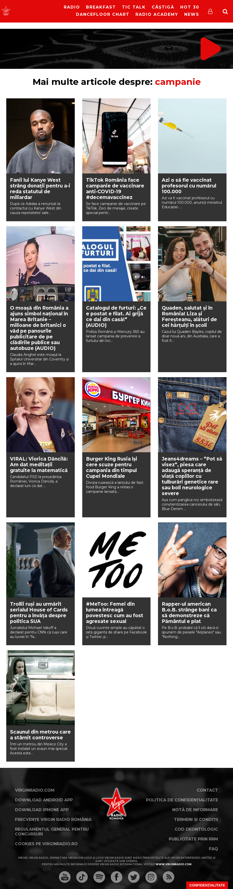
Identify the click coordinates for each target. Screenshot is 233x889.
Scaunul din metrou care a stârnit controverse (40, 735)
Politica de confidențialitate (182, 800)
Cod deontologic (196, 829)
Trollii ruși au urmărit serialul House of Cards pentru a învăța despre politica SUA (39, 612)
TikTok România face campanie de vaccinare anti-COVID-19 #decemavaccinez (115, 188)
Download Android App (44, 800)
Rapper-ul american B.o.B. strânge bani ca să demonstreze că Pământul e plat (189, 612)
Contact (207, 790)
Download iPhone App (42, 809)
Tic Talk (134, 7)
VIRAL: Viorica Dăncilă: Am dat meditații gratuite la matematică (39, 464)
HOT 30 (189, 7)
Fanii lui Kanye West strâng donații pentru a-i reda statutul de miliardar (40, 188)
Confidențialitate (207, 885)
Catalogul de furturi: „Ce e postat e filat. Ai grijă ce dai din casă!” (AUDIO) (116, 316)
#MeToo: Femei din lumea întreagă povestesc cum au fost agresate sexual (114, 612)
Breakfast (101, 7)
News (191, 14)
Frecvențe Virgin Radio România (53, 819)
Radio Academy (157, 14)
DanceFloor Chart (103, 14)
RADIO (72, 7)
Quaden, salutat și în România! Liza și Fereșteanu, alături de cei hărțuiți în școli (189, 316)
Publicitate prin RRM (193, 839)
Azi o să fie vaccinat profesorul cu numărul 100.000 (189, 185)
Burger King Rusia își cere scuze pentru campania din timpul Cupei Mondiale (111, 467)
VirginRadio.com (34, 790)
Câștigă (163, 7)
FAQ (213, 848)
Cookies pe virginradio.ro (46, 843)
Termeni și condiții (196, 819)
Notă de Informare (195, 809)
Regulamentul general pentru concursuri (52, 831)
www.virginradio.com (174, 864)
